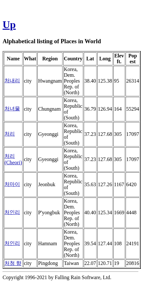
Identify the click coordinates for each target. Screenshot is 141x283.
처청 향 (13, 263)
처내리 (12, 80)
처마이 (12, 184)
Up (9, 24)
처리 (10, 133)
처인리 (12, 212)
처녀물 (12, 108)
